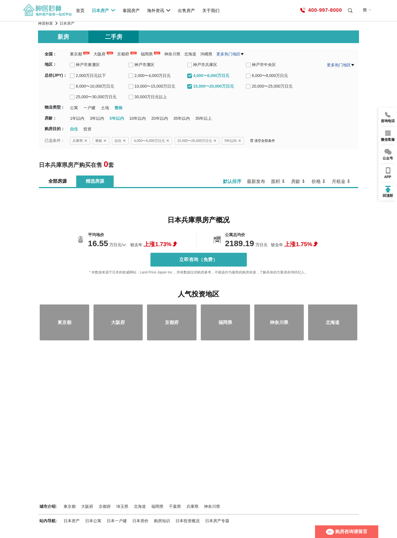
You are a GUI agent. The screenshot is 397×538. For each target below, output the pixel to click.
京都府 (123, 54)
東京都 (76, 54)
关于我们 (211, 10)
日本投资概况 (187, 520)
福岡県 (147, 54)
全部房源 (57, 181)
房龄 (295, 181)
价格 (316, 181)
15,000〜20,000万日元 (197, 140)
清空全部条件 (262, 140)
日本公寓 (93, 520)
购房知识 (162, 520)
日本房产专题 (217, 520)
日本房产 (104, 10)
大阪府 (99, 54)
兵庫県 (79, 140)
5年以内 (232, 140)
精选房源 (95, 181)
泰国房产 (131, 10)
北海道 (190, 54)
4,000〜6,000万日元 (151, 140)
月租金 (339, 181)
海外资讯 (159, 10)
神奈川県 (172, 54)
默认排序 (232, 181)
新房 (63, 37)
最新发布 (256, 181)
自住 (120, 140)
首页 (80, 10)
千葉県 (175, 506)
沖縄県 (206, 54)
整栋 (101, 140)
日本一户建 (117, 520)
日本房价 (140, 520)
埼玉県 (122, 506)
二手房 (113, 37)
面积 (275, 181)
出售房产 (186, 10)
